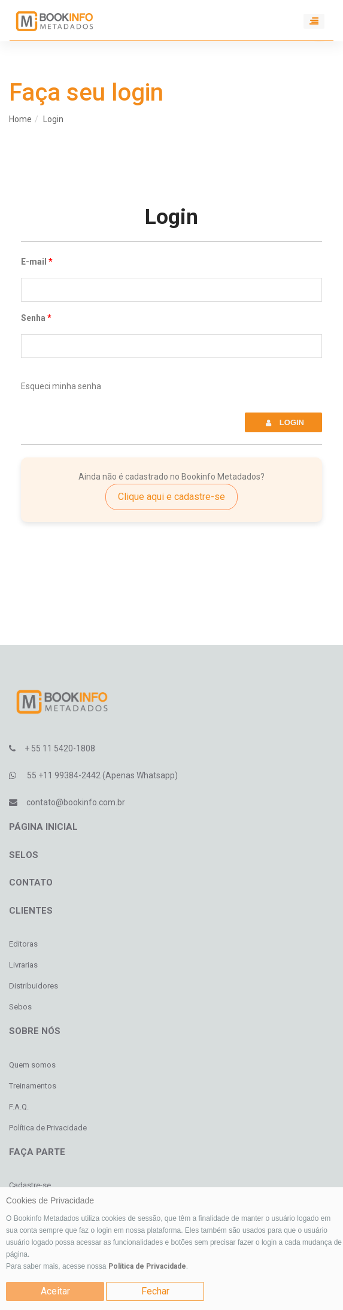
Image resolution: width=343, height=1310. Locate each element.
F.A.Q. (19, 1106)
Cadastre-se (30, 1185)
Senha (33, 318)
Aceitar (55, 1291)
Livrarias (23, 964)
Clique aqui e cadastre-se (171, 496)
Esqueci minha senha (61, 386)
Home (20, 119)
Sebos (20, 1006)
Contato (31, 882)
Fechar (155, 1291)
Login (53, 119)
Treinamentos (32, 1085)
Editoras (23, 943)
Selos (23, 855)
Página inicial (43, 826)
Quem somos (32, 1064)
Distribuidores (33, 985)
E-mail (34, 261)
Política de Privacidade (147, 1266)
